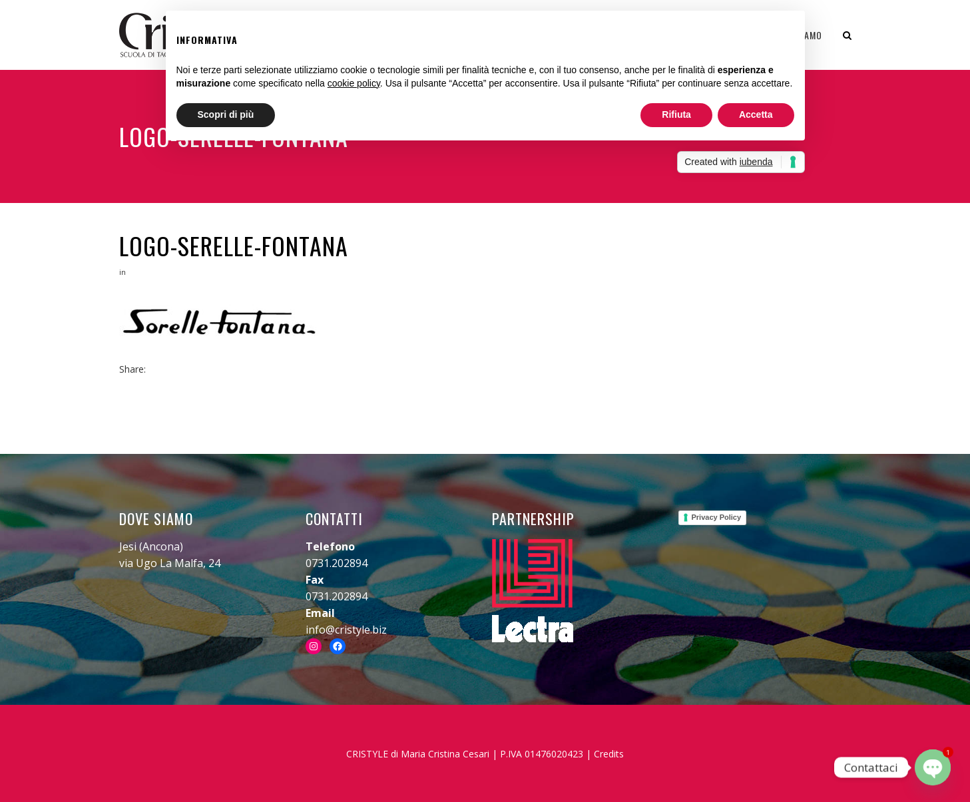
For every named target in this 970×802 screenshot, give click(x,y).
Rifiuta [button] (676, 114)
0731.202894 (336, 563)
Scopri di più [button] (226, 114)
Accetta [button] (756, 114)
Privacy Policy (717, 517)
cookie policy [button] (354, 83)
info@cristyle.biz (346, 629)
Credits (609, 753)
